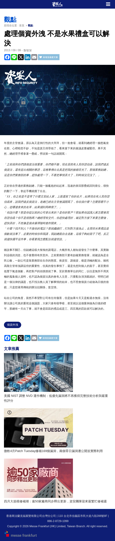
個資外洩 (12, 324)
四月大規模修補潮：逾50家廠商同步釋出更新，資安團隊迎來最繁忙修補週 (55, 501)
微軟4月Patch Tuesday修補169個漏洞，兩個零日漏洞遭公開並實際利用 (53, 451)
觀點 (30, 25)
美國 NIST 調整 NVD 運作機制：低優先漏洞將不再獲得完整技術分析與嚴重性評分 (56, 398)
